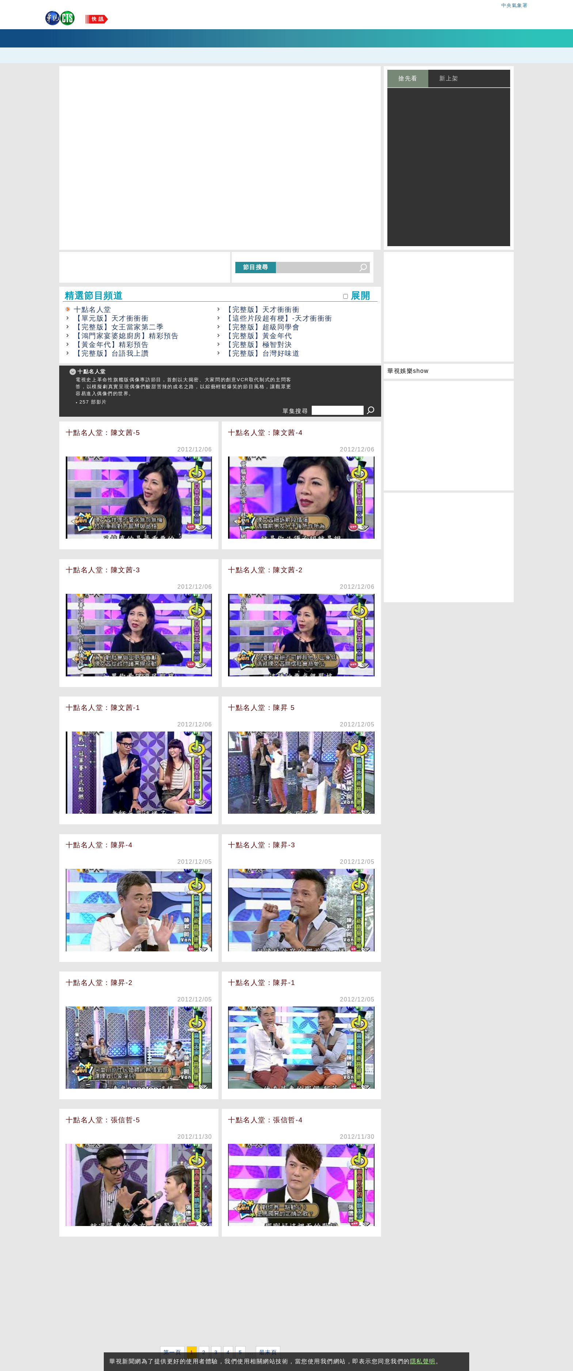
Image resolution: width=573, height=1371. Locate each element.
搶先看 (408, 78)
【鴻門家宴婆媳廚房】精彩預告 (126, 336)
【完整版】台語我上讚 (111, 353)
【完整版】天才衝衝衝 (262, 309)
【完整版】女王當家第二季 (119, 327)
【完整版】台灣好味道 (262, 353)
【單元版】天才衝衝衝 (111, 318)
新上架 (449, 78)
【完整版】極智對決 (258, 344)
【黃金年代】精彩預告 (111, 344)
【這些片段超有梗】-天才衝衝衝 (279, 318)
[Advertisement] (220, 1293)
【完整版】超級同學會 (262, 327)
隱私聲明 (423, 1361)
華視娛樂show (408, 371)
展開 (360, 296)
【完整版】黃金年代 (258, 336)
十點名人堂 (92, 309)
